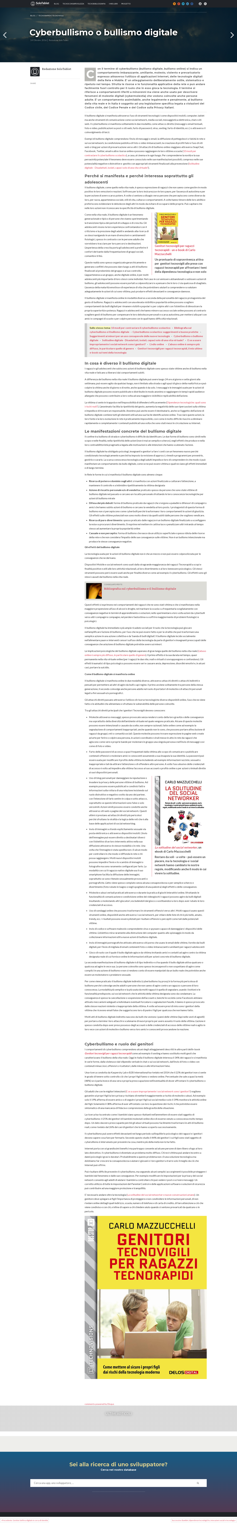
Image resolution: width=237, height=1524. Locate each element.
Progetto (126, 4)
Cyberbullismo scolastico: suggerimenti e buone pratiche (165, 331)
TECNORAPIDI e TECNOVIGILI (51, 15)
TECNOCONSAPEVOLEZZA (73, 4)
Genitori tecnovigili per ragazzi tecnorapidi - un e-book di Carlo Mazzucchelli (175, 234)
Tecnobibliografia (96, 4)
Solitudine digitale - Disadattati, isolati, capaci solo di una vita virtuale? (143, 340)
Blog (56, 4)
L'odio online (157, 344)
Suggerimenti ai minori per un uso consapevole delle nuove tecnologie (130, 336)
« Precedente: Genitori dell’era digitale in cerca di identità (24, 1520)
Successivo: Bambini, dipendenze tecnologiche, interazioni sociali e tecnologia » (204, 1520)
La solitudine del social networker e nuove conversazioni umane (160, 1194)
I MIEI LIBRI (113, 4)
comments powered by (99, 1404)
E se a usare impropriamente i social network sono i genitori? (158, 1091)
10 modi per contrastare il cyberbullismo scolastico (140, 327)
